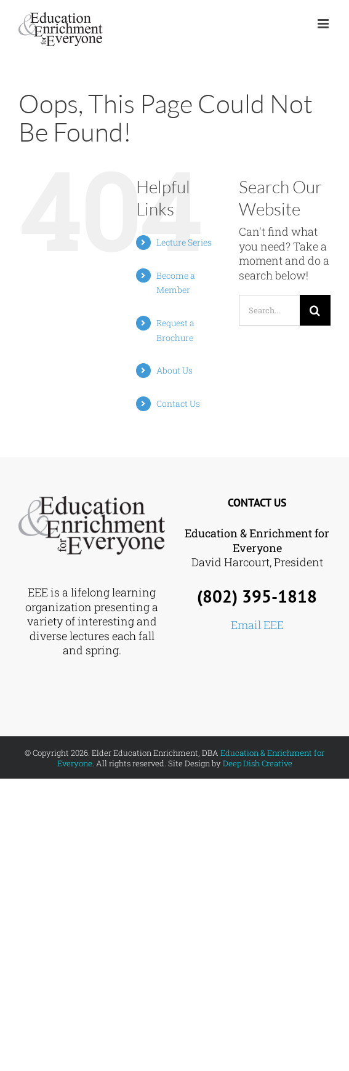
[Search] (315, 310)
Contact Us (178, 403)
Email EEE (257, 624)
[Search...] (269, 310)
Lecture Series (184, 242)
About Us (174, 370)
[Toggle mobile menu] (324, 23)
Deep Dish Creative (257, 763)
